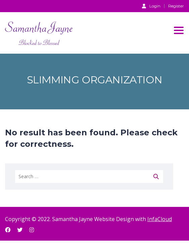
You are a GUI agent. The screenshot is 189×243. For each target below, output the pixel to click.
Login (151, 5)
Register (176, 6)
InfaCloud (159, 219)
